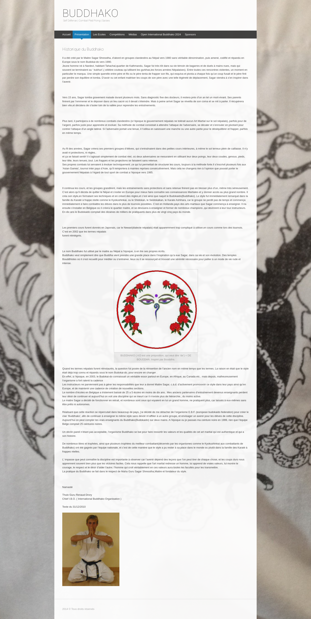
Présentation (82, 34)
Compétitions (117, 34)
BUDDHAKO (90, 13)
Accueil (66, 34)
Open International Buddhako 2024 (161, 34)
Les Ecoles (99, 34)
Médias (133, 34)
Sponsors (190, 34)
